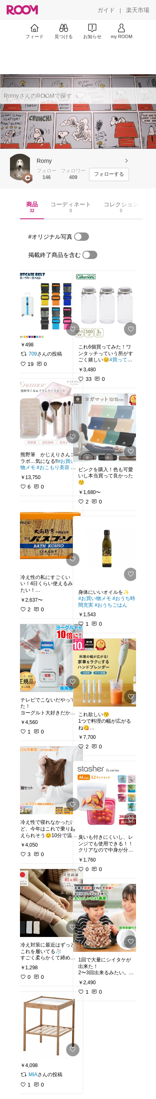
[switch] (81, 236)
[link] (49, 305)
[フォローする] (109, 174)
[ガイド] (106, 10)
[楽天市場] (137, 10)
